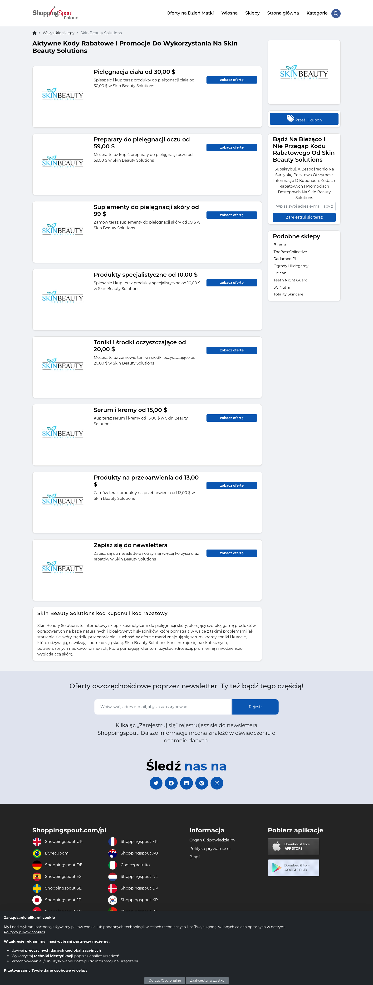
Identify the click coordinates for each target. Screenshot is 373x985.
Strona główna (283, 12)
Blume (280, 243)
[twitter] (153, 782)
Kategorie (316, 12)
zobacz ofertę (232, 78)
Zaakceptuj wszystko (207, 980)
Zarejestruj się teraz (304, 216)
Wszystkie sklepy (58, 32)
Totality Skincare (289, 295)
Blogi (195, 858)
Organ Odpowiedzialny (214, 840)
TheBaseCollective (291, 251)
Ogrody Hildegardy (292, 266)
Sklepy (252, 12)
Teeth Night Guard (291, 280)
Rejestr (255, 705)
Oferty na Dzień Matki (189, 12)
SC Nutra (282, 288)
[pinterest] (203, 782)
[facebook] (170, 782)
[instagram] (220, 782)
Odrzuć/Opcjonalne (164, 980)
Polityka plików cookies (24, 932)
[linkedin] (186, 782)
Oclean (280, 273)
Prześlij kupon (304, 117)
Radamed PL (286, 258)
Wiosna (229, 12)
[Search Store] (336, 12)
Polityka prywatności (211, 849)
